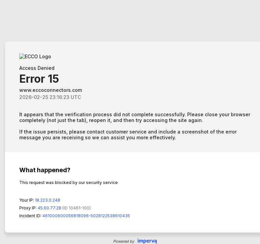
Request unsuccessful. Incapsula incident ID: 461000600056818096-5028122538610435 (130, 122)
